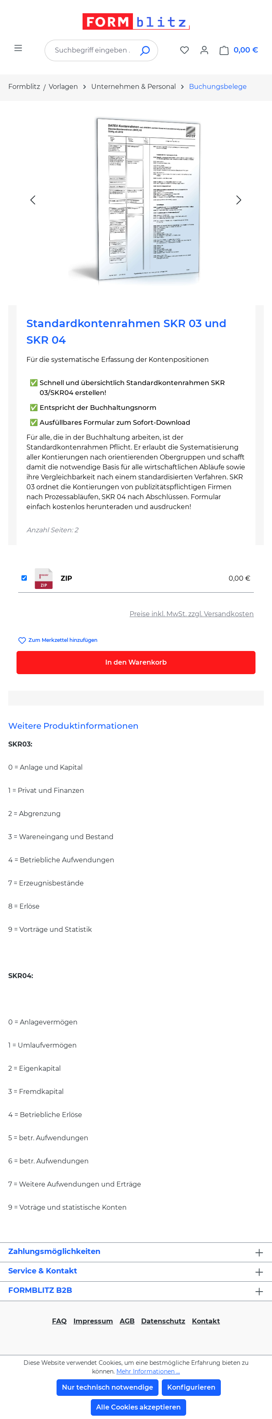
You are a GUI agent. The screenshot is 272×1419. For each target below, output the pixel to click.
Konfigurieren (191, 1387)
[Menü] (18, 48)
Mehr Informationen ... (148, 1371)
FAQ (59, 1321)
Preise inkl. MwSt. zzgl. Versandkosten (192, 614)
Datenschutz (163, 1321)
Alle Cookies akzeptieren (138, 1407)
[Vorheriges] (32, 199)
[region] (136, 200)
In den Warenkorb (136, 662)
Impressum (93, 1321)
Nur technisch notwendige (107, 1387)
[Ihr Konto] (204, 50)
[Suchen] (145, 50)
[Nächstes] (239, 199)
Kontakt (206, 1321)
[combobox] (89, 50)
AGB (127, 1321)
